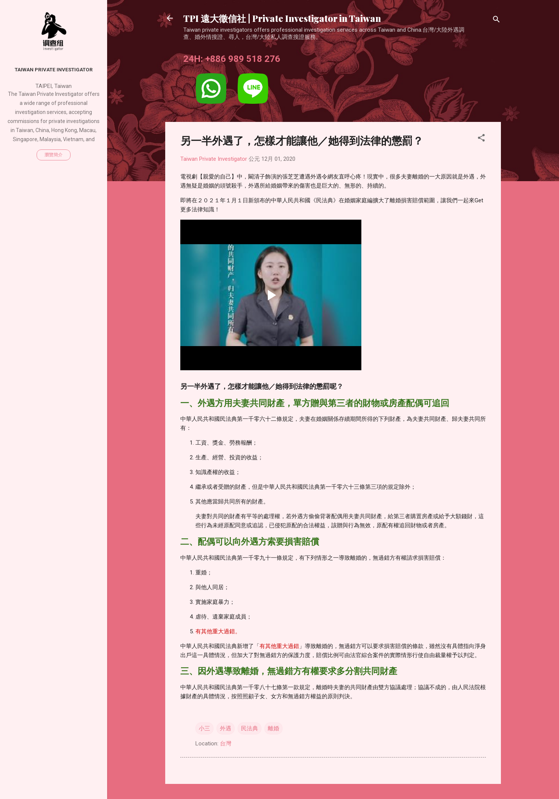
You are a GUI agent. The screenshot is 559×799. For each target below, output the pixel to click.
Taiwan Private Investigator (54, 69)
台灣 (225, 743)
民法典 (249, 728)
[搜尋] (496, 20)
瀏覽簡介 (54, 154)
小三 (204, 728)
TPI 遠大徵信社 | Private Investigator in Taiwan (282, 18)
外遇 (225, 728)
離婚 (273, 728)
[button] (481, 139)
